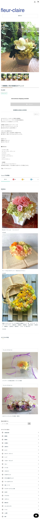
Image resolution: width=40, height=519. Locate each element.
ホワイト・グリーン (9, 453)
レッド (6, 457)
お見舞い (6, 443)
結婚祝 (6, 436)
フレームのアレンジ (9, 481)
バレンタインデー (8, 506)
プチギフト (7, 471)
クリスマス (7, 495)
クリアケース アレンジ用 (10, 488)
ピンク (6, 450)
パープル (6, 467)
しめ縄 (6, 513)
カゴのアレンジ (8, 474)
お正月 (6, 492)
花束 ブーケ (7, 485)
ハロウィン (7, 499)
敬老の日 (6, 502)
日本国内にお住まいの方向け (20, 110)
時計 (5, 516)
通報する (36, 114)
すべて (5, 179)
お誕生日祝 (7, 432)
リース (6, 509)
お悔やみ (6, 446)
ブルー (6, 464)
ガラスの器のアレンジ (9, 478)
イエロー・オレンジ (9, 460)
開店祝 (6, 439)
